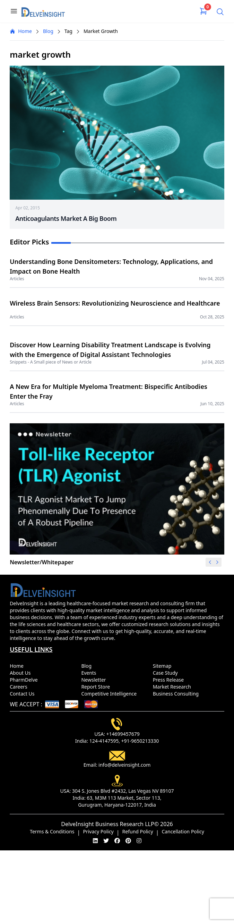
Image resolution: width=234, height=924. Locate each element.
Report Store (96, 686)
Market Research (173, 686)
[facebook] (117, 840)
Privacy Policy (98, 831)
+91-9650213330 (140, 741)
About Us (21, 672)
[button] (217, 562)
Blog (48, 31)
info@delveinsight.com (124, 764)
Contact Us (23, 693)
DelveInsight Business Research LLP (107, 824)
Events (90, 672)
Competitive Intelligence (110, 693)
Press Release (170, 679)
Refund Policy (137, 831)
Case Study (167, 672)
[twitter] (106, 840)
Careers (20, 686)
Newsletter (95, 679)
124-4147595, (104, 741)
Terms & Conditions (52, 831)
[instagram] (139, 840)
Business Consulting (177, 693)
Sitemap (163, 666)
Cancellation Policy (183, 831)
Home (21, 31)
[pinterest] (128, 840)
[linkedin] (95, 840)
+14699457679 (123, 734)
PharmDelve (25, 679)
